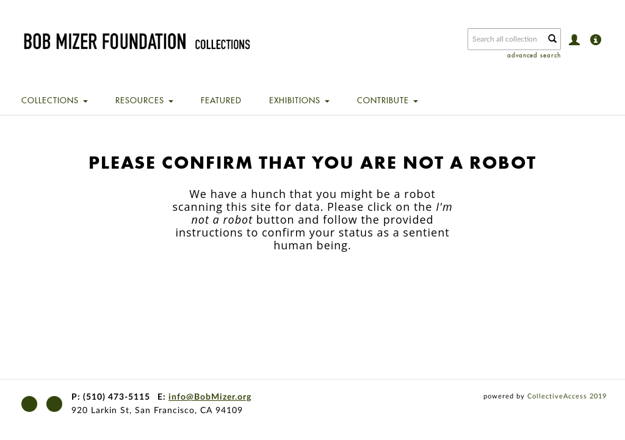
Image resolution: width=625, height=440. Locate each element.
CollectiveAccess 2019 (567, 396)
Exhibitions (299, 100)
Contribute (387, 100)
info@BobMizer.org (209, 397)
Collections (54, 100)
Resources (144, 100)
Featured (221, 100)
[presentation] (334, 290)
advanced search (534, 55)
